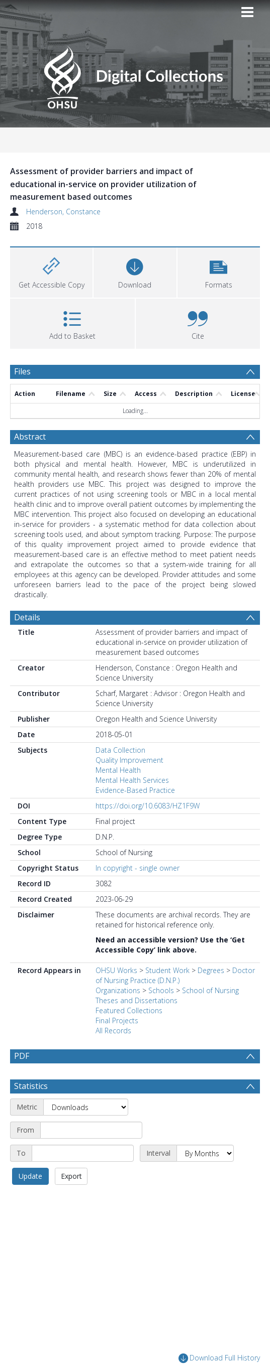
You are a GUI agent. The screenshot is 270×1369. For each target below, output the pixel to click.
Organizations (118, 990)
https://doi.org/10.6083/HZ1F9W (148, 805)
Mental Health (118, 770)
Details (27, 617)
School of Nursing (210, 990)
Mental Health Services (132, 780)
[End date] (83, 1177)
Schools (161, 990)
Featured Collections (129, 1010)
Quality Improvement (129, 760)
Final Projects (117, 1020)
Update (30, 1200)
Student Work (167, 970)
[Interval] (205, 1177)
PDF (21, 1055)
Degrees (211, 970)
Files (22, 371)
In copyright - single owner (137, 868)
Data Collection (120, 750)
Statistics (31, 1110)
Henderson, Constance (63, 211)
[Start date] (91, 1154)
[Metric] (85, 1131)
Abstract (30, 436)
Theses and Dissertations (136, 1000)
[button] (218, 271)
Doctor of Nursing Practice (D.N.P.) (175, 975)
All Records (113, 1030)
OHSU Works (116, 970)
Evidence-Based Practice (135, 790)
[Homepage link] (135, 74)
